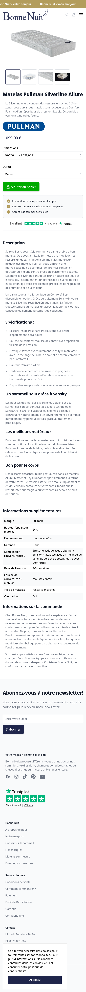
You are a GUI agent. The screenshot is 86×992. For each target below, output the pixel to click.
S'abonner (13, 729)
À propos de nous (16, 829)
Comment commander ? (20, 889)
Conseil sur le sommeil (19, 843)
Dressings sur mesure (19, 863)
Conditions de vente (18, 882)
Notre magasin (14, 836)
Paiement (11, 895)
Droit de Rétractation (18, 902)
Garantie (10, 909)
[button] (81, 15)
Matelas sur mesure (17, 856)
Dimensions (10, 148)
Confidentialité (14, 915)
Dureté (7, 167)
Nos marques (13, 850)
